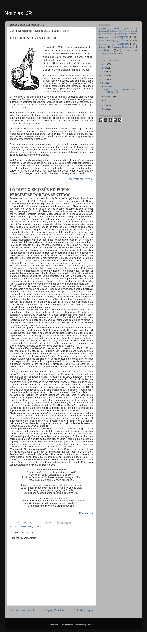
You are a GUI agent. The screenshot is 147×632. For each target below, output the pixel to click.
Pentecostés (116, 47)
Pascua (102, 47)
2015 (104, 105)
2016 (104, 83)
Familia (101, 40)
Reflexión (41, 526)
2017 (104, 79)
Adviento (22, 526)
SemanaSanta (128, 51)
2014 (104, 109)
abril (107, 100)
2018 (104, 75)
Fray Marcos (86, 513)
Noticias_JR (18, 13)
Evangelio (31, 526)
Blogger (94, 625)
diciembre (109, 86)
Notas (112, 44)
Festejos (112, 41)
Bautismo (130, 28)
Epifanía (107, 37)
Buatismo (103, 31)
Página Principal (54, 610)
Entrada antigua (83, 610)
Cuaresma (132, 34)
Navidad (102, 44)
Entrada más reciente (22, 610)
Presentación (130, 47)
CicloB (134, 31)
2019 (104, 72)
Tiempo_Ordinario (108, 53)
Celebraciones (115, 31)
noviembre (109, 97)
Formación (126, 40)
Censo (127, 31)
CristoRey (120, 34)
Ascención (118, 28)
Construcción (107, 34)
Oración (123, 44)
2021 (104, 64)
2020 (104, 68)
